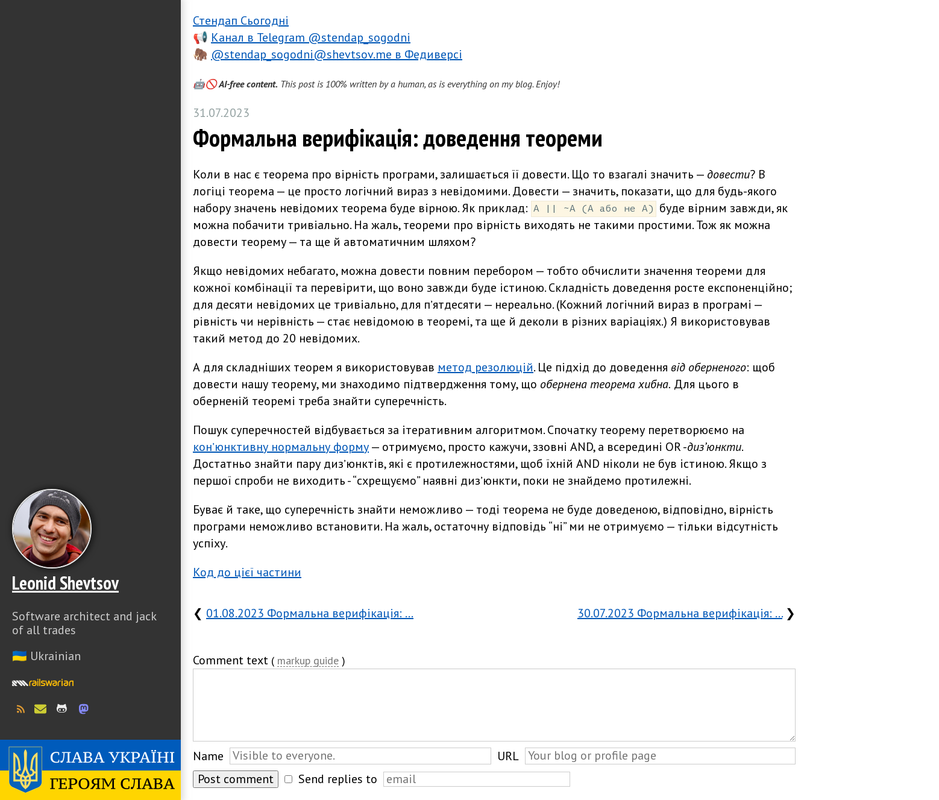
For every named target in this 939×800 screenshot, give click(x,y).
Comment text (230, 660)
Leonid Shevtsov (65, 582)
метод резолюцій (485, 367)
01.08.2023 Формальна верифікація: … (309, 613)
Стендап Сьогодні (241, 20)
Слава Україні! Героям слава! (90, 770)
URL (508, 756)
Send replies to (337, 779)
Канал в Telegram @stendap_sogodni (310, 37)
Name (208, 756)
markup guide (308, 661)
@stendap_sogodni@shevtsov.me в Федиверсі (336, 54)
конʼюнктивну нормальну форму (281, 447)
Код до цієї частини (247, 572)
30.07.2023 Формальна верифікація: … (679, 613)
